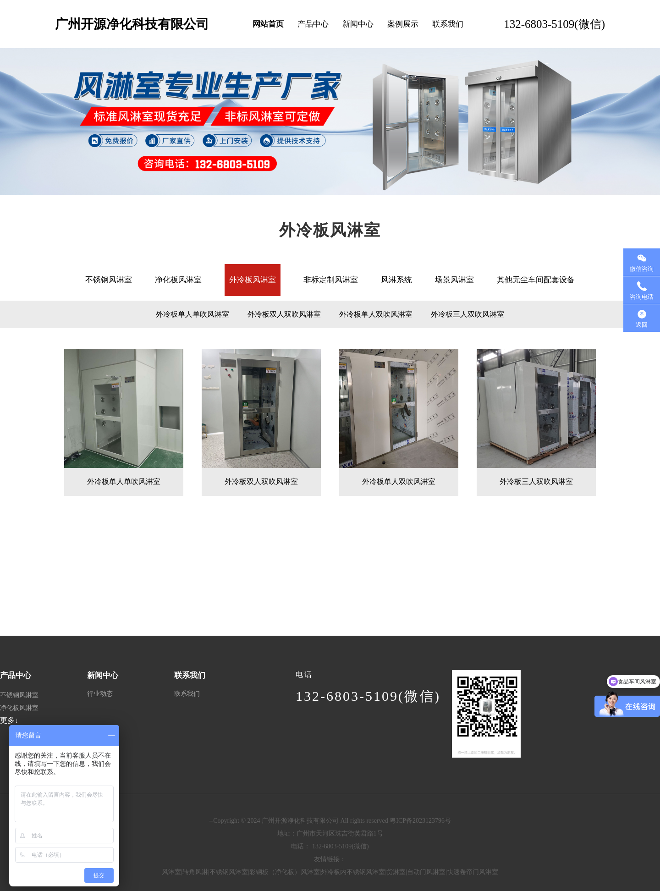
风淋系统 (396, 279)
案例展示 (402, 24)
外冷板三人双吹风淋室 (467, 314)
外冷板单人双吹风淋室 (375, 314)
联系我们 (447, 24)
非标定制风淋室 (330, 279)
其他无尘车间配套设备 (536, 279)
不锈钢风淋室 (108, 279)
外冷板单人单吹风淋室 (192, 314)
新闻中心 (358, 24)
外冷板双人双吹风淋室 (284, 314)
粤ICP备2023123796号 (420, 820)
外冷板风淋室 (252, 279)
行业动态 (100, 693)
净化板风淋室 (178, 279)
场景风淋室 (454, 279)
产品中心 (313, 24)
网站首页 (268, 24)
